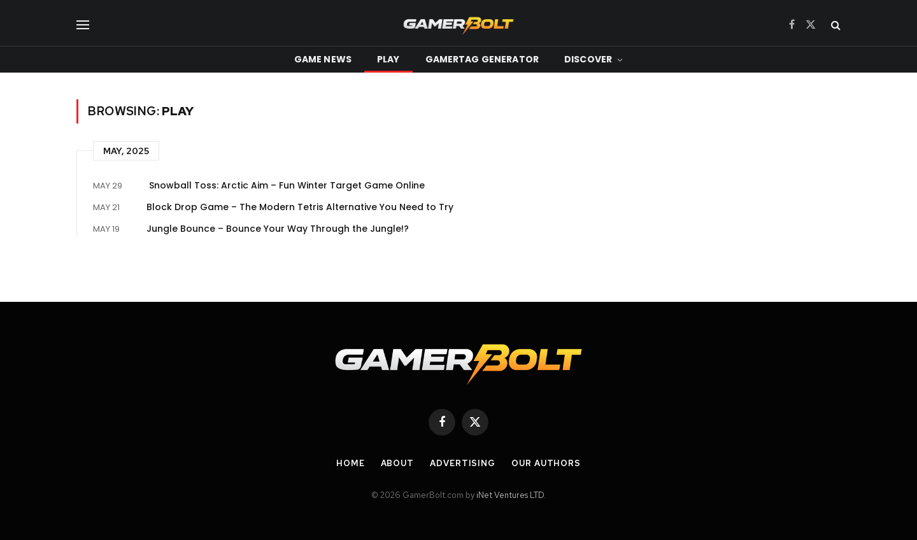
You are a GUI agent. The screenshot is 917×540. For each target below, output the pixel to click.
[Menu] (82, 24)
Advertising (462, 463)
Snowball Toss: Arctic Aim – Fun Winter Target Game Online (287, 185)
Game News (323, 59)
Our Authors (546, 463)
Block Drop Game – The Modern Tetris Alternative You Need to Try (299, 207)
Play (388, 59)
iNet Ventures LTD (510, 495)
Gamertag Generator (482, 59)
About (398, 463)
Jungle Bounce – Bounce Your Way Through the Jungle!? (277, 228)
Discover (588, 59)
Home (350, 463)
